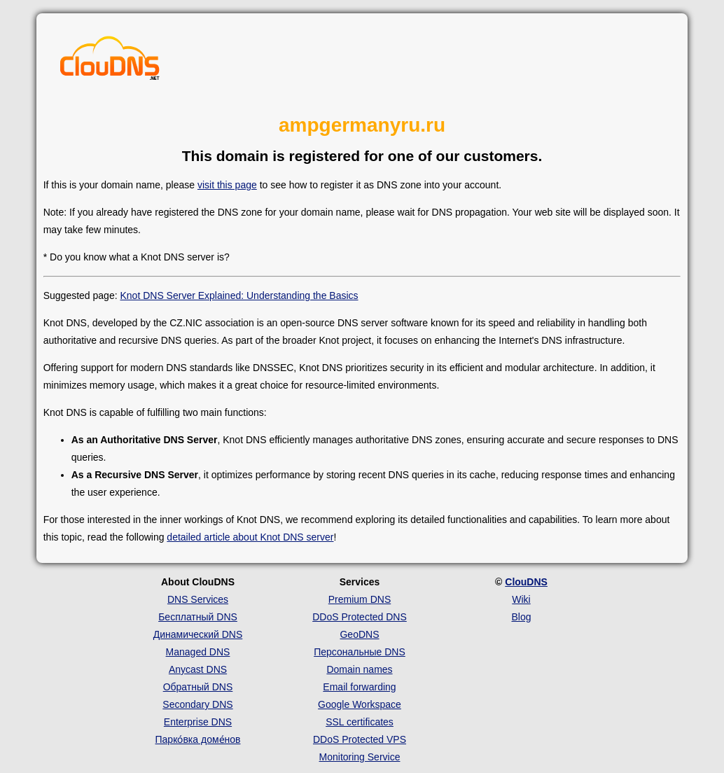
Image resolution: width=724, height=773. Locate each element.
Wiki (521, 599)
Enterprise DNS (198, 721)
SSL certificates (360, 721)
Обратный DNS (198, 686)
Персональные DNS (359, 651)
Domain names (359, 669)
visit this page (227, 184)
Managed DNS (198, 651)
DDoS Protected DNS (359, 616)
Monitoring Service (360, 756)
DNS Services (197, 599)
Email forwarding (359, 686)
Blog (521, 616)
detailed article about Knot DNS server (250, 537)
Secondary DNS (197, 704)
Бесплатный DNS (197, 616)
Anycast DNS (198, 669)
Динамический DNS (198, 634)
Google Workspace (359, 704)
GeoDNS (359, 634)
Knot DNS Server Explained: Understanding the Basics (239, 295)
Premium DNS (359, 599)
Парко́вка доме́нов (198, 739)
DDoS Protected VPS (359, 739)
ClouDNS (526, 581)
